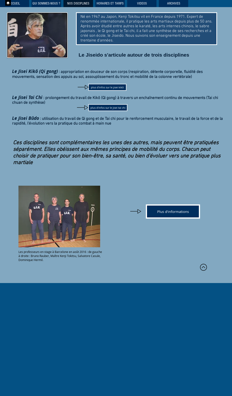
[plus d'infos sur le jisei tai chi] (107, 107)
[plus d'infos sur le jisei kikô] (107, 87)
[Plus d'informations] (173, 211)
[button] (141, 3)
